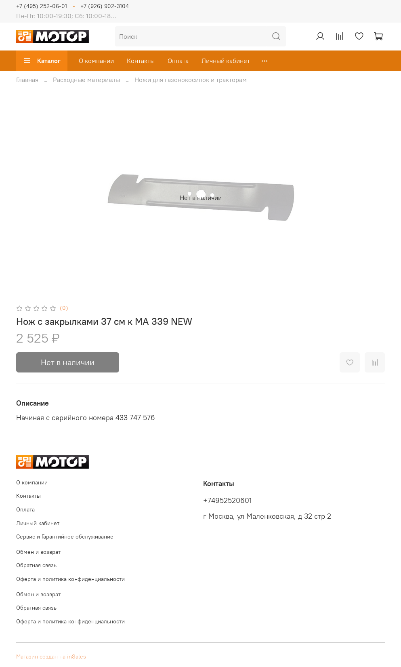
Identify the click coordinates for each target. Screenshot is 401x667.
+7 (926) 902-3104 (104, 6)
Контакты (141, 61)
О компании (96, 61)
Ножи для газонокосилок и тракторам (190, 80)
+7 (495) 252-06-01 (41, 6)
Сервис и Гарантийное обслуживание (64, 536)
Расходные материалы (86, 80)
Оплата (178, 61)
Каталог (42, 61)
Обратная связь (36, 565)
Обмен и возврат (38, 551)
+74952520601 (227, 500)
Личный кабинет (226, 61)
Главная (27, 80)
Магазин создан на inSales (51, 656)
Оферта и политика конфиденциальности (70, 579)
